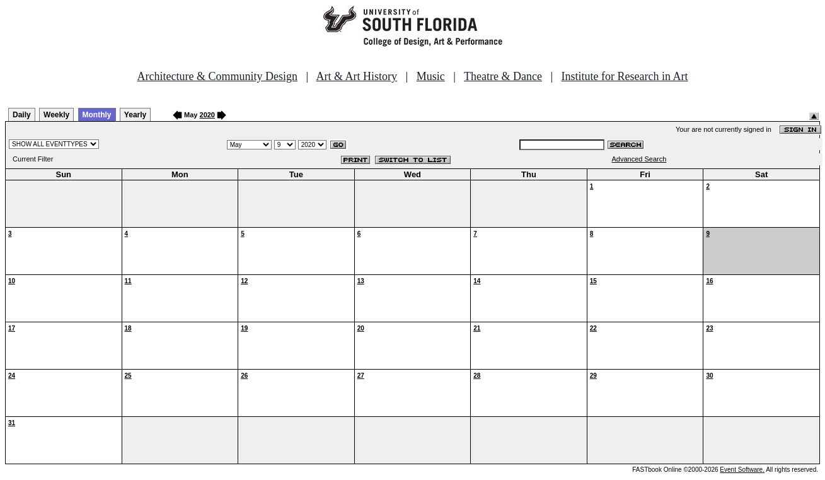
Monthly (97, 114)
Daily (22, 114)
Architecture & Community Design (217, 76)
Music (431, 76)
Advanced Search (638, 159)
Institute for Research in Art (625, 76)
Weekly (56, 114)
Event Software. (742, 469)
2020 (207, 115)
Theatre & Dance (503, 76)
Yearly (135, 114)
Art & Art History (357, 76)
